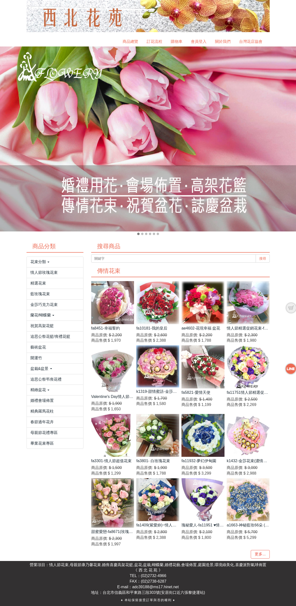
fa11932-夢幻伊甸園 (198, 461)
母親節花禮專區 (44, 433)
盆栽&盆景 (41, 369)
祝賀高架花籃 (42, 326)
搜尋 (262, 258)
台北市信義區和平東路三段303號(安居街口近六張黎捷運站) (154, 592)
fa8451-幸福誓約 (105, 328)
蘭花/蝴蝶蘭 (42, 315)
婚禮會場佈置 (42, 400)
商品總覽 (130, 41)
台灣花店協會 (250, 41)
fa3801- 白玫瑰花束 (153, 461)
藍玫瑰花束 (40, 294)
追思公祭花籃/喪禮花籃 (50, 336)
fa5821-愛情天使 (195, 392)
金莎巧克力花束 (44, 305)
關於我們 (223, 41)
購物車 (176, 41)
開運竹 (36, 358)
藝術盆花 (38, 347)
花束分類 (39, 262)
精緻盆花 (39, 390)
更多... (260, 554)
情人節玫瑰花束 (44, 272)
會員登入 (198, 41)
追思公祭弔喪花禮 (46, 379)
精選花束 (38, 283)
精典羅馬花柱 (42, 411)
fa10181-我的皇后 (151, 328)
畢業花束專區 (42, 443)
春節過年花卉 (42, 422)
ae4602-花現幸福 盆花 (200, 328)
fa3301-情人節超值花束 (111, 461)
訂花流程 (154, 41)
